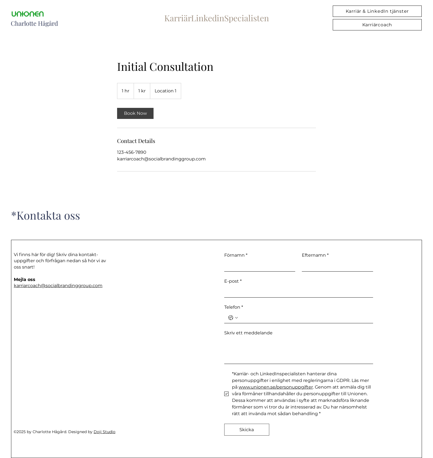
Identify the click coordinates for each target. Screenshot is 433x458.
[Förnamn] (258, 266)
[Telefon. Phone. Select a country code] (233, 317)
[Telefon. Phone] (304, 318)
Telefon (233, 307)
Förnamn (235, 255)
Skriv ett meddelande (248, 332)
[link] (135, 113)
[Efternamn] (336, 266)
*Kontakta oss (45, 215)
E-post (233, 281)
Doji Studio (104, 431)
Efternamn (315, 255)
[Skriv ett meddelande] (298, 351)
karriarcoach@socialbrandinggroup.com (58, 285)
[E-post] (297, 292)
